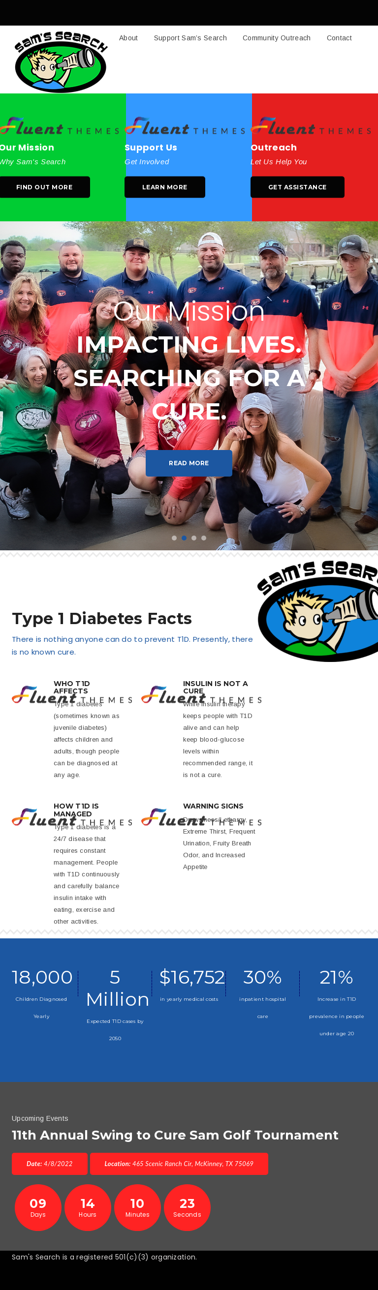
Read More (189, 463)
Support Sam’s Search (190, 38)
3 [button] (193, 538)
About (128, 38)
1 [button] (174, 538)
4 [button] (203, 538)
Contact (339, 38)
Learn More (165, 187)
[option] (189, 385)
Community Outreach (277, 38)
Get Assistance (297, 187)
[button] (189, 59)
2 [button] (184, 538)
